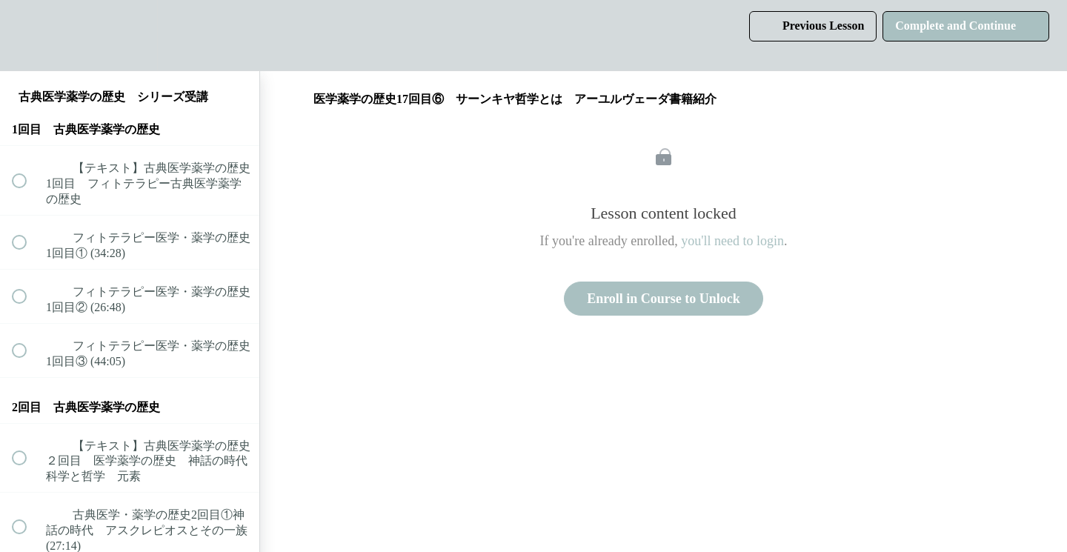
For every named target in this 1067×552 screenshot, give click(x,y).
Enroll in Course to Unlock (663, 298)
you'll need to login (732, 240)
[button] (27, 35)
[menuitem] (129, 35)
